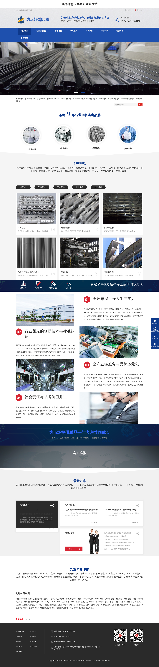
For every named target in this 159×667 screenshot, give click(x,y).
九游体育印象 (41, 31)
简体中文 (138, 10)
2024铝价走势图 (91, 99)
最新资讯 (58, 31)
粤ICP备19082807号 (97, 660)
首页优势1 (33, 646)
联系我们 (24, 38)
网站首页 (24, 31)
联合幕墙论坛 (41, 99)
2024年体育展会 (66, 99)
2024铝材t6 (102, 99)
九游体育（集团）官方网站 (79, 4)
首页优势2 (19, 652)
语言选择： (128, 10)
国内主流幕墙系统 (53, 99)
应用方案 (104, 31)
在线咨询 (119, 31)
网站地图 (107, 660)
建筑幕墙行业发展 (79, 99)
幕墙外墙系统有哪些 (127, 99)
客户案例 (89, 31)
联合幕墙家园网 (30, 99)
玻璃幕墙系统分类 (114, 99)
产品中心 (73, 31)
